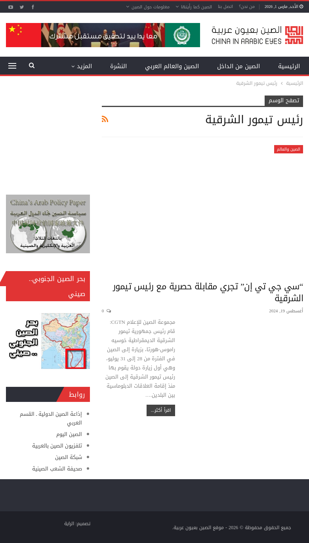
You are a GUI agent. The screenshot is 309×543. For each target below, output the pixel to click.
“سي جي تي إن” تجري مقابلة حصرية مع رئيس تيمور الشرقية (208, 292)
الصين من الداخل (238, 66)
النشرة (118, 66)
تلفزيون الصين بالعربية (57, 446)
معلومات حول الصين (151, 7)
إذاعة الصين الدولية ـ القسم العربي (51, 418)
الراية (69, 523)
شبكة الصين (68, 457)
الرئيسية (289, 66)
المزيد (84, 66)
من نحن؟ (247, 6)
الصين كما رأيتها (196, 7)
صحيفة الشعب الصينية (57, 469)
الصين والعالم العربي (172, 66)
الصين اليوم (69, 434)
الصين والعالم (288, 149)
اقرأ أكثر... (161, 410)
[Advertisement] (48, 135)
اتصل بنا (225, 6)
